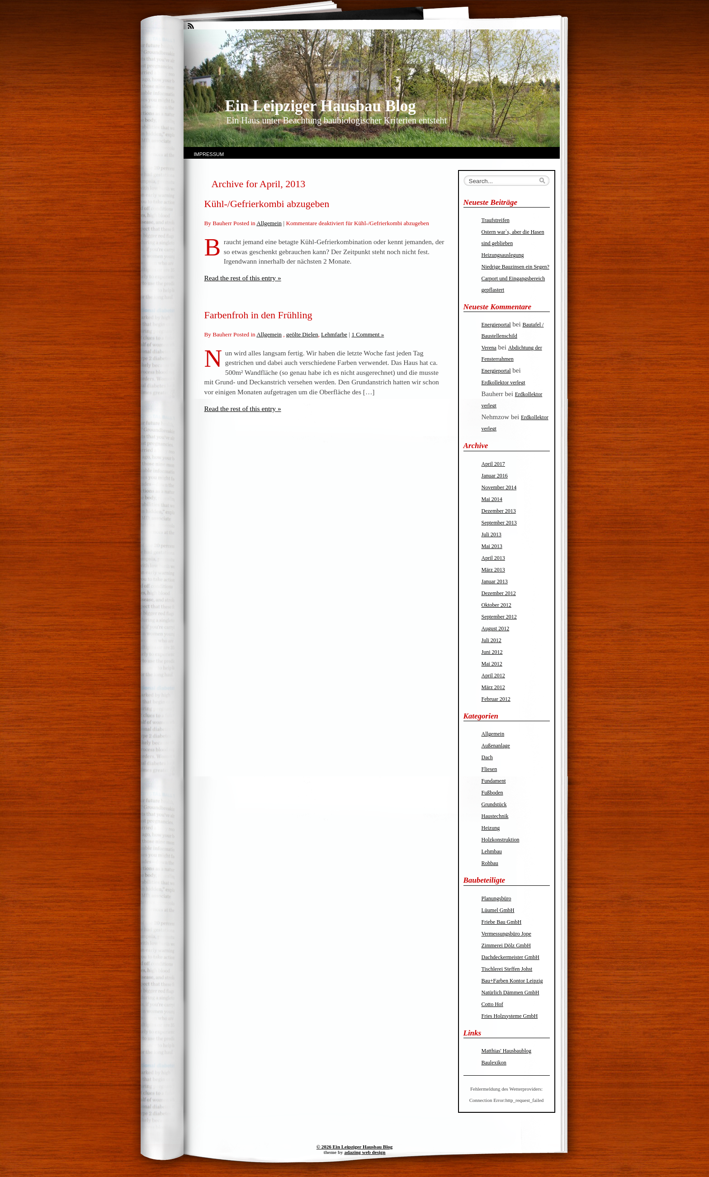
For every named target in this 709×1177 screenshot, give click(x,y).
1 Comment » (367, 334)
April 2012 (493, 675)
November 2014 (499, 487)
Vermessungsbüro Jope (506, 934)
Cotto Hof (492, 1004)
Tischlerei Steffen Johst (507, 969)
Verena (489, 348)
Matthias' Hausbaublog (506, 1051)
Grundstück (494, 804)
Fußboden (492, 792)
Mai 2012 (492, 664)
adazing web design (364, 1152)
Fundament (494, 781)
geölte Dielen (302, 334)
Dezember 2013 (499, 511)
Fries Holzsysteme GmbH (510, 1016)
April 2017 (493, 464)
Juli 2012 (491, 640)
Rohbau (490, 863)
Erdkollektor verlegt (503, 382)
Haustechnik (495, 816)
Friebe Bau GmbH (502, 922)
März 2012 (493, 687)
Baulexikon (494, 1062)
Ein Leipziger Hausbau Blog (320, 106)
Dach (487, 757)
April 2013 (493, 558)
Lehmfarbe (334, 334)
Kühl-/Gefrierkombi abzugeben (267, 203)
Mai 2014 (492, 499)
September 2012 (499, 617)
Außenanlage (496, 745)
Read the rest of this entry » (242, 278)
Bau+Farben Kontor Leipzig (512, 981)
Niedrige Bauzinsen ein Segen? (515, 267)
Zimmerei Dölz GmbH (506, 945)
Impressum (209, 154)
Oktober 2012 (496, 605)
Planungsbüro (496, 898)
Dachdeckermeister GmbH (510, 957)
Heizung (491, 828)
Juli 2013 (491, 534)
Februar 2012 (496, 699)
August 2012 (496, 628)
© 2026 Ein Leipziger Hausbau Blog (354, 1146)
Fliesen (489, 769)
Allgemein (269, 223)
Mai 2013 (492, 546)
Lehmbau (492, 851)
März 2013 (493, 570)
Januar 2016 (495, 476)
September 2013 (499, 523)
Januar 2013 (495, 581)
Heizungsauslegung (503, 255)
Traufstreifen (496, 220)
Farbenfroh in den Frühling (258, 315)
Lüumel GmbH (498, 910)
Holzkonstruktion (501, 840)
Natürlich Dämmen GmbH (510, 992)
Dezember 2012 (499, 593)
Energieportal (496, 324)
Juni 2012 (492, 652)
